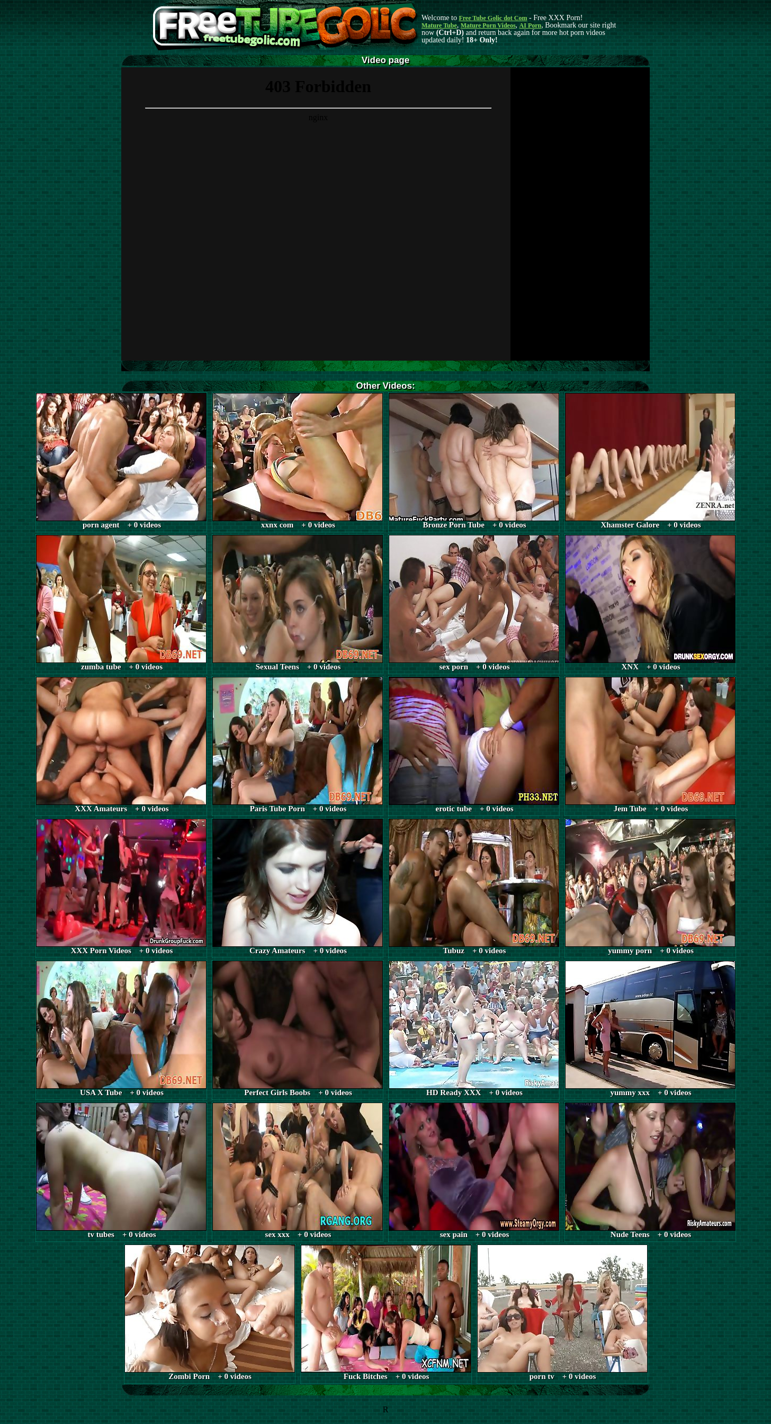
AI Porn (530, 25)
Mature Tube (439, 25)
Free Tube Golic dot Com (493, 18)
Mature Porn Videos (488, 25)
